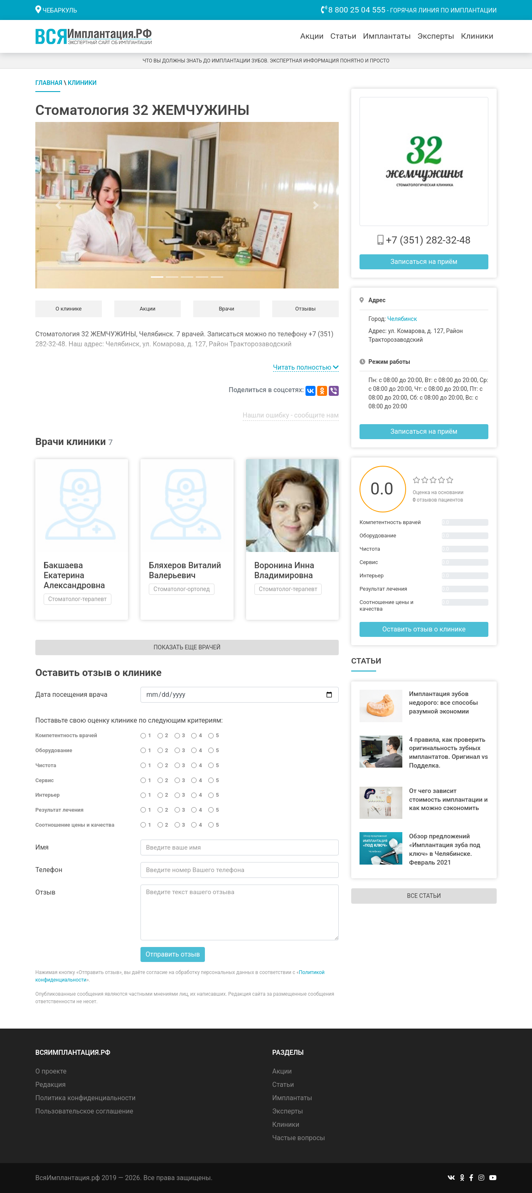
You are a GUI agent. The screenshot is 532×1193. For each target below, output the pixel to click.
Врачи (226, 309)
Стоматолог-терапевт (77, 599)
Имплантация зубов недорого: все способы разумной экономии (443, 702)
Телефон (48, 870)
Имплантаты (387, 36)
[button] (58, 205)
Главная (48, 83)
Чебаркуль (60, 10)
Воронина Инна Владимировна (284, 570)
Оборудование (53, 750)
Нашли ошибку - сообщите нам (291, 415)
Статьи (343, 36)
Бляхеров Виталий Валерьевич (185, 570)
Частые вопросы (298, 1138)
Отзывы (305, 309)
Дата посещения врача (71, 694)
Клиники (477, 36)
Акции (311, 36)
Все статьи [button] (424, 895)
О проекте (50, 1071)
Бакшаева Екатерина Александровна (74, 575)
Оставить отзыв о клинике (424, 629)
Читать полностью (306, 367)
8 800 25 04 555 (357, 10)
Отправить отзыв (172, 954)
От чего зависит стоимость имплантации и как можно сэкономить (448, 799)
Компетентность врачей (66, 735)
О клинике (68, 309)
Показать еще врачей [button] (187, 647)
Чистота (45, 765)
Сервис (44, 780)
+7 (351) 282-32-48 (428, 240)
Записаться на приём (424, 262)
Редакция (50, 1085)
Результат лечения (59, 810)
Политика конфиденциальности (85, 1098)
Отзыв (45, 892)
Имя (42, 847)
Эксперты (435, 36)
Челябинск (402, 319)
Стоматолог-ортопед (181, 589)
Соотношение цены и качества (74, 825)
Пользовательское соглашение (84, 1111)
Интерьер (47, 795)
